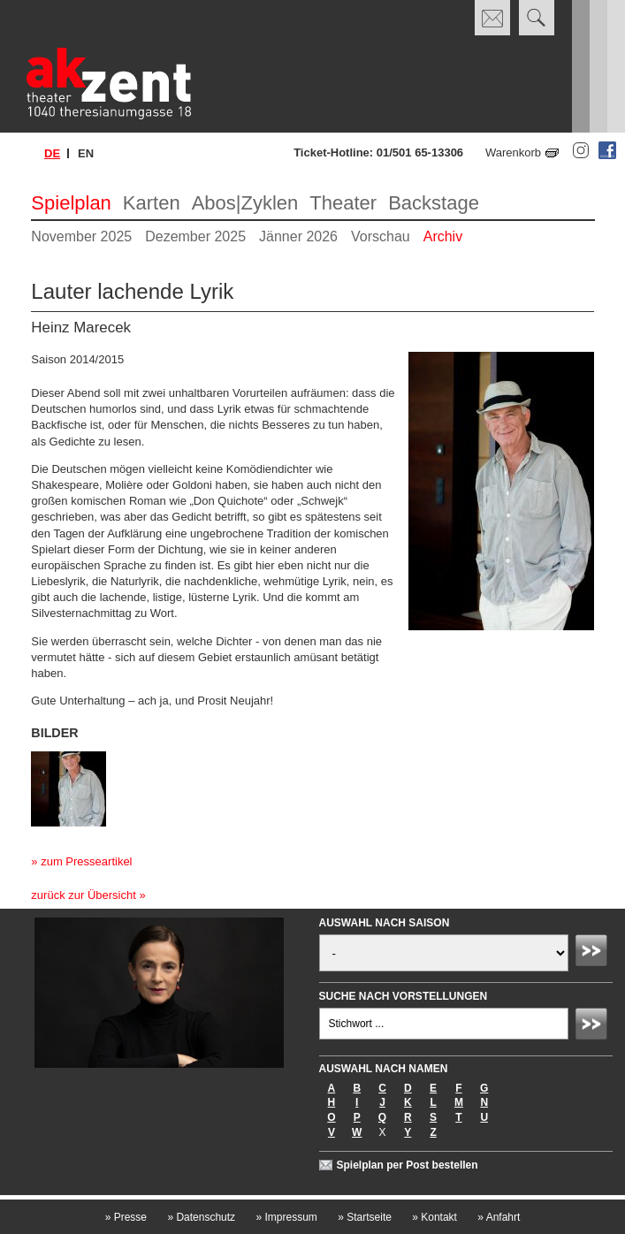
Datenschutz (201, 1217)
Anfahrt (498, 1217)
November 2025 (81, 236)
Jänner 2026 (298, 236)
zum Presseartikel (86, 861)
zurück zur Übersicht (83, 895)
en (86, 153)
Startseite (365, 1217)
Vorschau (380, 236)
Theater (343, 203)
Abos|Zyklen (245, 203)
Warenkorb (513, 152)
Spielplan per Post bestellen (407, 1165)
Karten (151, 203)
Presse (126, 1217)
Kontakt (434, 1217)
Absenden (594, 952)
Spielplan (71, 203)
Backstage (433, 203)
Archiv (442, 236)
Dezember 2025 (195, 236)
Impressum (285, 1217)
